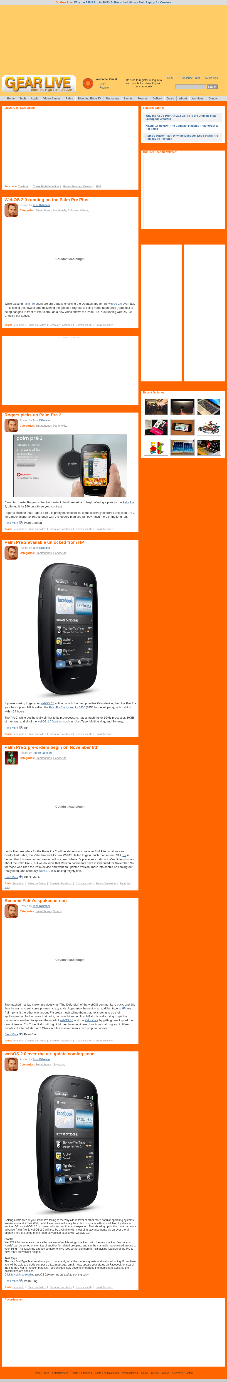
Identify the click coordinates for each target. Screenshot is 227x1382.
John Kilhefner (41, 205)
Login (102, 83)
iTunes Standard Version (77, 186)
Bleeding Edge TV (89, 98)
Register (104, 87)
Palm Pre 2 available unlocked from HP (44, 542)
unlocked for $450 (74, 707)
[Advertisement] (113, 40)
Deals (170, 98)
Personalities (129, 1373)
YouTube (23, 186)
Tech (23, 98)
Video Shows (111, 1373)
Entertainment (59, 1373)
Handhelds (59, 210)
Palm (126, 502)
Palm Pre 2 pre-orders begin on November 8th (52, 747)
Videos (84, 210)
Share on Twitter (37, 325)
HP (6, 307)
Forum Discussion (106, 883)
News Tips (211, 78)
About (183, 98)
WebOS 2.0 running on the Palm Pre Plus (46, 199)
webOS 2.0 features (50, 721)
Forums (143, 98)
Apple (34, 98)
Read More (11, 522)
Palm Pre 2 (55, 707)
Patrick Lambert (42, 752)
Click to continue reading (47, 1274)
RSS (170, 78)
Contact (213, 98)
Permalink (18, 325)
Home (11, 98)
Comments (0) (84, 325)
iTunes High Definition (45, 186)
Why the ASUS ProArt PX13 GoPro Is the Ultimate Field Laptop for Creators (122, 2)
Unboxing (112, 98)
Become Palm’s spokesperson (36, 900)
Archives (197, 98)
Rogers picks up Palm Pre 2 (33, 415)
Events (128, 98)
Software (73, 210)
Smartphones (43, 210)
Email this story (104, 325)
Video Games (52, 98)
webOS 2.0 (115, 303)
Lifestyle (85, 1373)
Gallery (157, 98)
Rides (69, 98)
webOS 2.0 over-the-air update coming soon (50, 1053)
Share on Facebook (61, 325)
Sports (74, 1373)
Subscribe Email (190, 78)
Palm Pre (29, 303)
